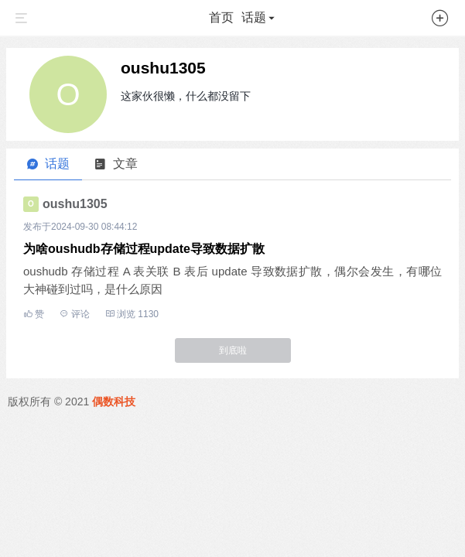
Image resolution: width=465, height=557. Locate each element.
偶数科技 (113, 401)
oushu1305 (163, 68)
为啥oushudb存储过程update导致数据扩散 (144, 248)
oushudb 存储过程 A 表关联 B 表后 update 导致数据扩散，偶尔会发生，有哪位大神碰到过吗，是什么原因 (232, 280)
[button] (440, 21)
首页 (221, 17)
